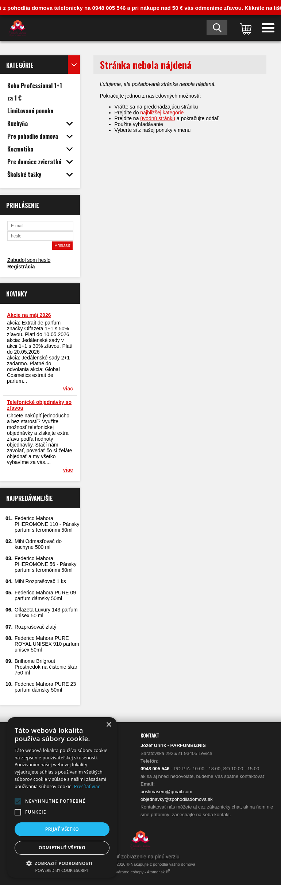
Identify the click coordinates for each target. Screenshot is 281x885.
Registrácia (21, 267)
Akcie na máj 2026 (29, 315)
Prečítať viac (87, 786)
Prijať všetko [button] (62, 829)
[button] (18, 801)
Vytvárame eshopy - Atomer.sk (141, 872)
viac (68, 389)
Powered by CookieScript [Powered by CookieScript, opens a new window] (62, 870)
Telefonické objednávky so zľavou (39, 405)
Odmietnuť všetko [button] (62, 848)
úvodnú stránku (157, 118)
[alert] (62, 797)
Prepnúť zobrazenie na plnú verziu (140, 857)
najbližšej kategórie (162, 112)
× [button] (108, 725)
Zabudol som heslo (28, 260)
